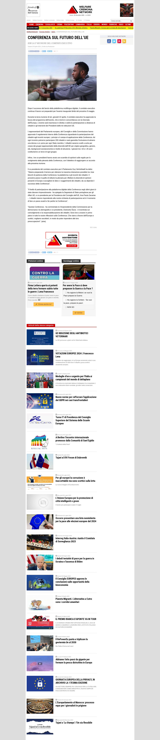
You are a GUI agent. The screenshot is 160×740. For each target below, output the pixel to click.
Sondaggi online (71, 261)
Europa (97, 24)
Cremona (39, 24)
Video (121, 24)
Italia (89, 24)
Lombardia (80, 24)
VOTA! (78, 313)
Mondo (104, 24)
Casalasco (50, 24)
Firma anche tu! (43, 304)
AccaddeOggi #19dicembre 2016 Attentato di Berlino (73, 28)
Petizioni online (35, 261)
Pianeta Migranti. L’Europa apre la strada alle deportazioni (110, 28)
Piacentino (69, 24)
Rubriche (113, 24)
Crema (59, 24)
